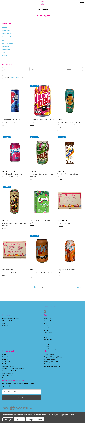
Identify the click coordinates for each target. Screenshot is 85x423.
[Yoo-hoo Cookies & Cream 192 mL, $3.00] (70, 152)
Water (4, 56)
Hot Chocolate (7, 37)
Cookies (46, 330)
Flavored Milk (7, 34)
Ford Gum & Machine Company (13, 368)
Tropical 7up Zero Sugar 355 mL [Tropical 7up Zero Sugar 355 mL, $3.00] (69, 271)
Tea (3, 53)
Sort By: (6, 77)
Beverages (47, 319)
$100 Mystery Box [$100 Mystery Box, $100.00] (65, 223)
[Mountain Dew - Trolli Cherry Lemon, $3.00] (42, 101)
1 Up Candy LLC (7, 373)
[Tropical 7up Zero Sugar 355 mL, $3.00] (70, 251)
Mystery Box (48, 339)
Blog (4, 323)
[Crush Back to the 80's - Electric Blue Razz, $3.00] (15, 152)
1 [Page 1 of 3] (35, 287)
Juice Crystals (7, 43)
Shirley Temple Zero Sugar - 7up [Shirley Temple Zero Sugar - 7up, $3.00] (42, 273)
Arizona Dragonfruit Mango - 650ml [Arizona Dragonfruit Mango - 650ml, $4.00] (14, 224)
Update (69, 69)
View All (5, 378)
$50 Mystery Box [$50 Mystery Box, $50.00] (9, 272)
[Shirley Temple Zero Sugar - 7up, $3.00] (42, 251)
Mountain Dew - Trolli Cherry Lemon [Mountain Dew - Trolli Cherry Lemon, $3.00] (42, 121)
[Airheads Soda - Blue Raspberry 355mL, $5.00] (15, 101)
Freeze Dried (48, 333)
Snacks (46, 346)
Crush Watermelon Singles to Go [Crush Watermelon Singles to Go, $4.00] (41, 222)
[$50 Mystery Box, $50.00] (15, 251)
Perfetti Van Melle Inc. (10, 371)
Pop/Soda (6, 49)
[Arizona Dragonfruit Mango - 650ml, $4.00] (15, 202)
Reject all (19, 419)
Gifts (45, 337)
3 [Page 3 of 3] (42, 287)
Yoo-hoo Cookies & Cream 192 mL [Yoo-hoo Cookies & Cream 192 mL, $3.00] (68, 175)
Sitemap (5, 326)
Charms (5, 359)
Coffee (4, 27)
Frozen (46, 335)
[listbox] (17, 77)
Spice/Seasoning (50, 349)
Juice (4, 40)
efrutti (4, 355)
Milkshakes (6, 46)
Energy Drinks (7, 30)
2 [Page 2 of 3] (39, 287)
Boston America (8, 366)
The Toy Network (8, 364)
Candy (46, 326)
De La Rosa (6, 362)
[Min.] (15, 69)
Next (80, 287)
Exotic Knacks (7, 375)
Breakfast (47, 321)
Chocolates (48, 328)
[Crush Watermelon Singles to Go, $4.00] (42, 202)
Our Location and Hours (10, 319)
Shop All (47, 344)
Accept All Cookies (34, 419)
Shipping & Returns (9, 321)
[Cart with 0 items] (82, 3)
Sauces (46, 342)
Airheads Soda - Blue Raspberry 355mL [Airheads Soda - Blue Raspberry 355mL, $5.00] (11, 121)
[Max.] (42, 69)
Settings (7, 419)
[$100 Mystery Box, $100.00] (70, 202)
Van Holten (6, 357)
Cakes (46, 323)
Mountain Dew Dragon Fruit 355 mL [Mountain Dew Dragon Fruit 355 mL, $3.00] (42, 175)
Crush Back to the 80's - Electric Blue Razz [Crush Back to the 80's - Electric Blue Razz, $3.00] (12, 175)
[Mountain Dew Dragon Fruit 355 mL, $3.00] (42, 152)
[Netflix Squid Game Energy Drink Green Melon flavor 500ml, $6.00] (70, 101)
